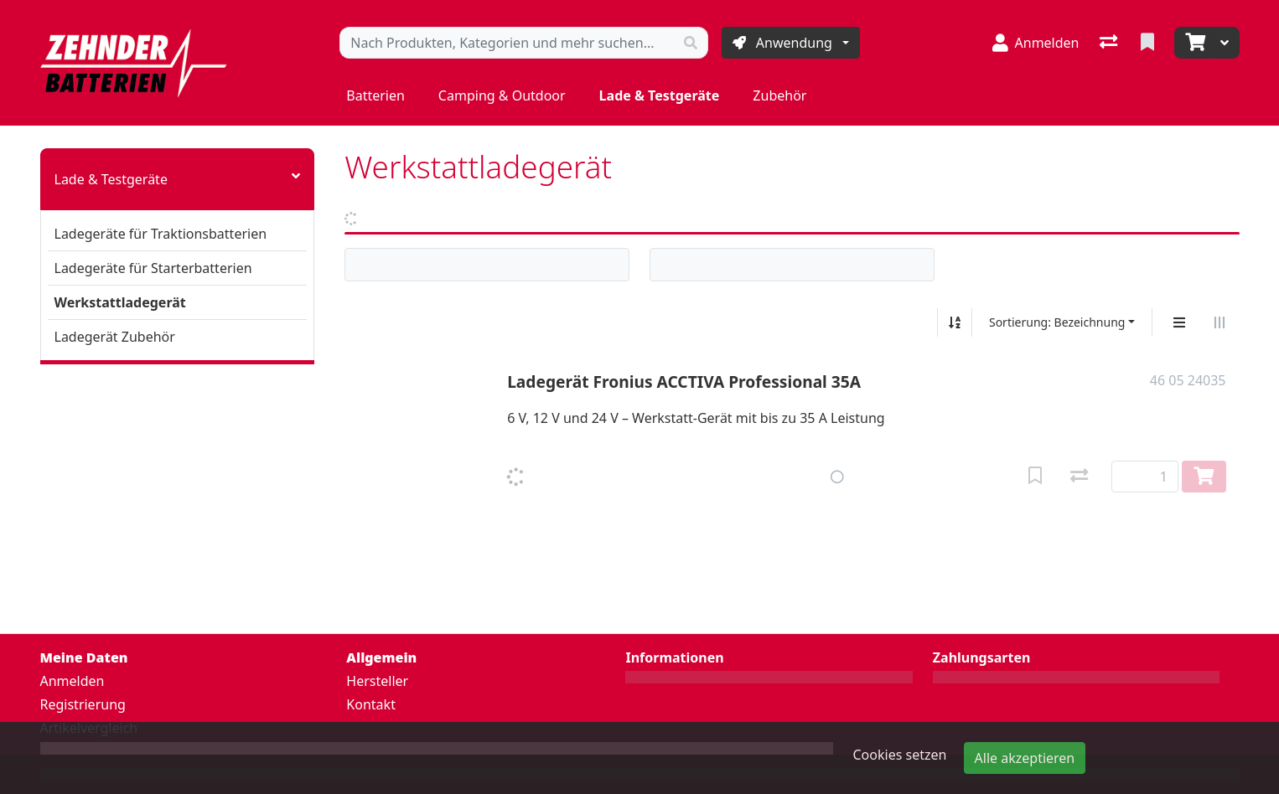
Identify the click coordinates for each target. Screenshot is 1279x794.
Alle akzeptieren (1025, 758)
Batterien (375, 95)
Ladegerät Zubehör (114, 336)
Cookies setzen (900, 754)
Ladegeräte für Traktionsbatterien (160, 233)
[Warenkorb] (1193, 43)
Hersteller (377, 681)
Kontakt (371, 704)
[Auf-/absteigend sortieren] (955, 322)
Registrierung (83, 704)
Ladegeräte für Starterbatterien (153, 268)
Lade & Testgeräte (659, 95)
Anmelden (72, 681)
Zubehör (779, 95)
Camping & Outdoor (502, 95)
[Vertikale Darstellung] (1179, 322)
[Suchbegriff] (507, 43)
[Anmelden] (1036, 42)
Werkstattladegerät (120, 302)
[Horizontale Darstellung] (1219, 322)
